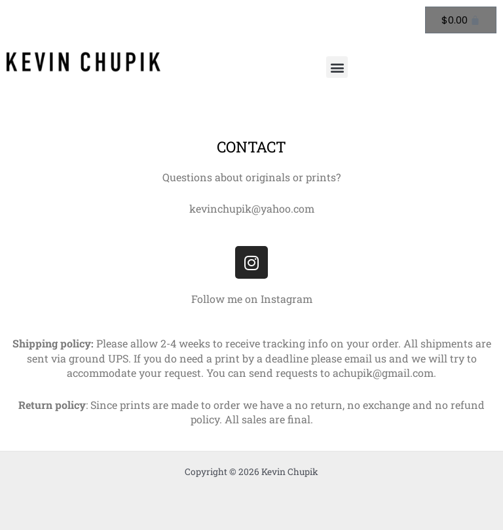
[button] (337, 67)
